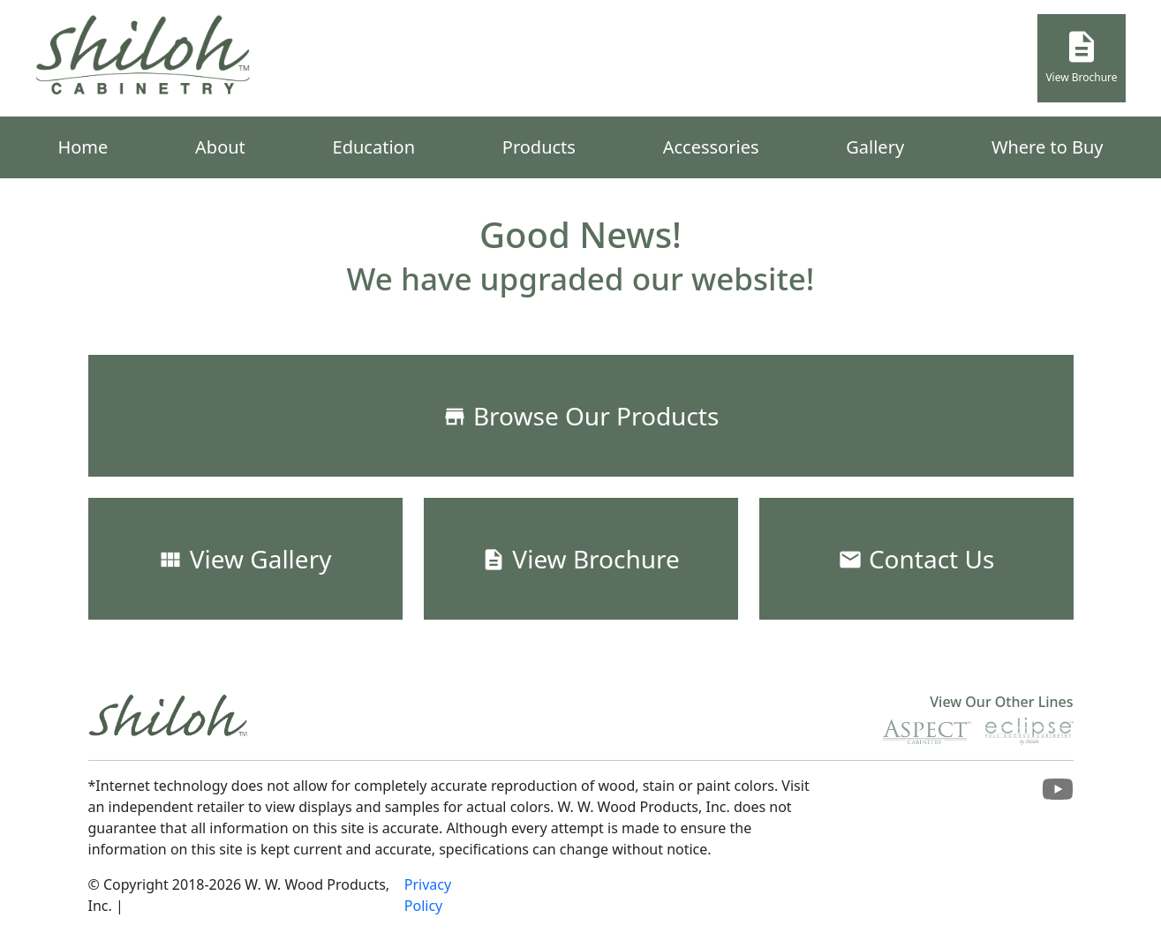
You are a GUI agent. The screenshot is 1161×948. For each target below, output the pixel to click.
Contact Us (916, 559)
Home (82, 147)
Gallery (875, 147)
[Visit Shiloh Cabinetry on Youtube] (1058, 794)
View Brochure (1081, 56)
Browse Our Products (581, 416)
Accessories (711, 147)
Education (374, 147)
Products (539, 147)
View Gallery (244, 559)
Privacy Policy (427, 895)
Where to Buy (1047, 147)
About (220, 147)
